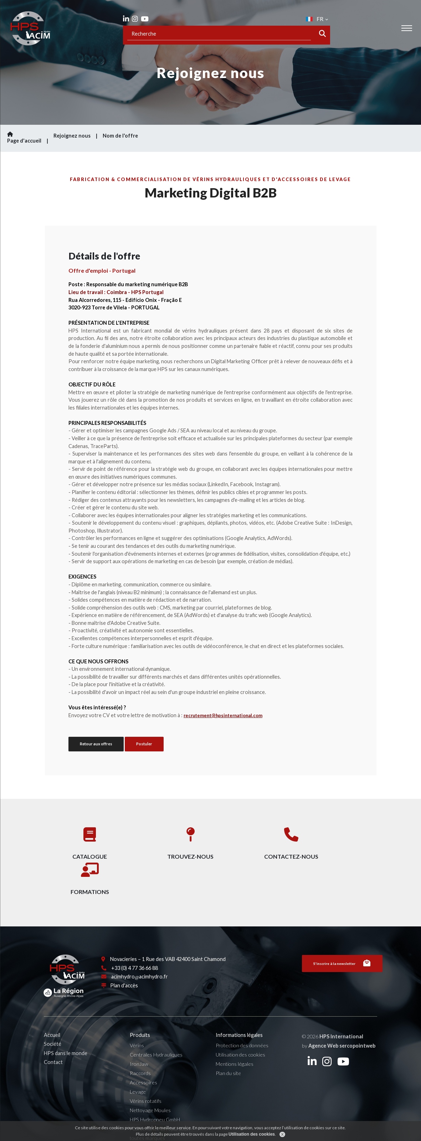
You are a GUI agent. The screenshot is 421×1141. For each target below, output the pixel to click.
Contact (54, 1041)
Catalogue (82, 841)
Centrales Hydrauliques (156, 1034)
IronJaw (139, 1043)
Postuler (144, 743)
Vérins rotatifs (146, 1080)
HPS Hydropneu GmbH (155, 1098)
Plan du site (228, 1052)
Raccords (141, 1052)
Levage (138, 1071)
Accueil (53, 1014)
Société (53, 1023)
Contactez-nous (253, 841)
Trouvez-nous (168, 841)
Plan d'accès (125, 965)
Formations (339, 841)
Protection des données (242, 1024)
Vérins (137, 1024)
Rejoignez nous (72, 136)
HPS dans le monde (66, 1032)
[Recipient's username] (219, 34)
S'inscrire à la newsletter (342, 943)
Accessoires (144, 1061)
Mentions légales (235, 1043)
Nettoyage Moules (150, 1089)
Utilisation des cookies (241, 1034)
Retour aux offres (96, 743)
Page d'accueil (28, 138)
